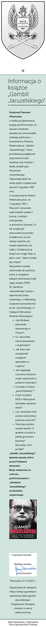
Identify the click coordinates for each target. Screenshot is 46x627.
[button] (23, 70)
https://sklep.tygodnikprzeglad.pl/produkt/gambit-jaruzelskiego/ (23, 595)
